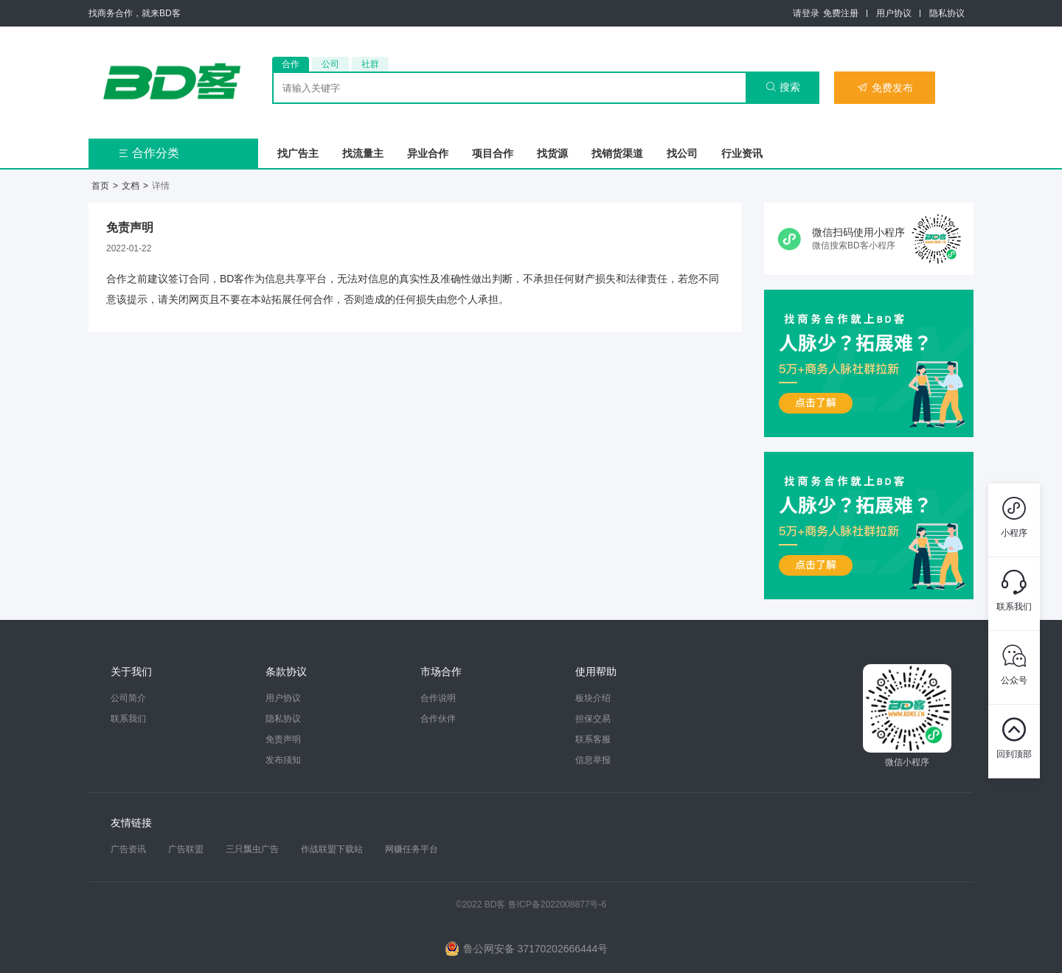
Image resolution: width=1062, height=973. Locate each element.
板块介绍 (593, 698)
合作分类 (148, 153)
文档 (130, 186)
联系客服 (593, 739)
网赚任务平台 (411, 849)
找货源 (552, 153)
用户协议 (894, 13)
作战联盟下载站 (332, 849)
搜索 (783, 87)
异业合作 (427, 153)
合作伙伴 (438, 719)
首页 (100, 186)
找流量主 (363, 153)
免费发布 (885, 88)
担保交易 (593, 719)
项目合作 (492, 153)
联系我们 (128, 719)
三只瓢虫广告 (252, 849)
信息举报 (593, 760)
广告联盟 (186, 849)
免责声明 (283, 739)
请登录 (806, 13)
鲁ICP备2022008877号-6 (557, 904)
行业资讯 (742, 153)
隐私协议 (947, 13)
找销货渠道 (617, 153)
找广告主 (298, 153)
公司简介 (128, 698)
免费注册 (840, 13)
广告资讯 (128, 849)
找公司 (682, 153)
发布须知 (283, 760)
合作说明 (438, 698)
